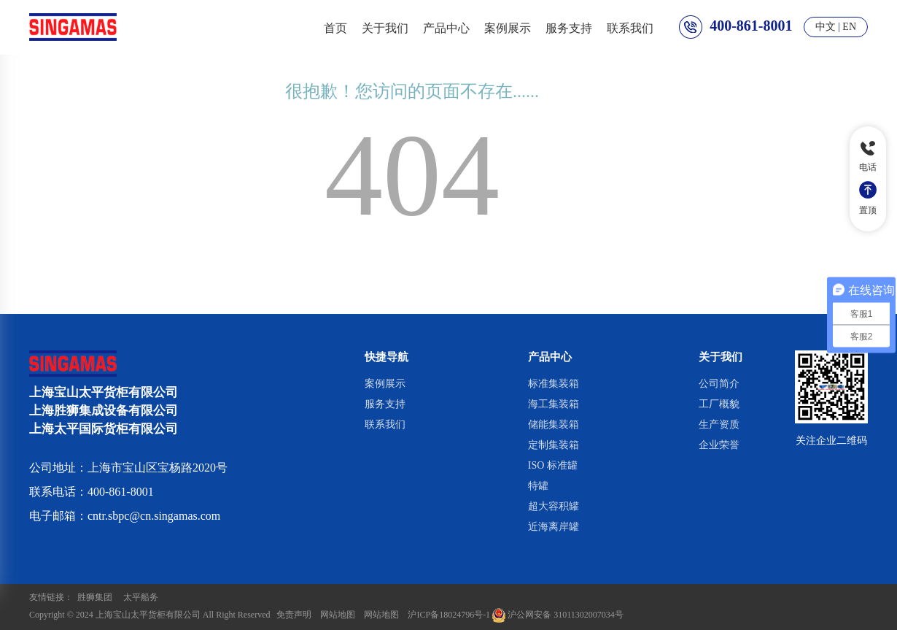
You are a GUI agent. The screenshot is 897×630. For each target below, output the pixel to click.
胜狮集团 (94, 597)
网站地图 (337, 615)
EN (849, 26)
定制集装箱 (553, 444)
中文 (825, 26)
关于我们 (385, 27)
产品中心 (446, 27)
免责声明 (293, 615)
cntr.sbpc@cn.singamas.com (154, 516)
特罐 (538, 485)
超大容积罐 (553, 506)
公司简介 (719, 383)
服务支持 (568, 27)
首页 (335, 27)
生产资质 (719, 424)
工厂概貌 (719, 404)
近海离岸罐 (553, 526)
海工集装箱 (553, 404)
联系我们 (630, 27)
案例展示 (507, 27)
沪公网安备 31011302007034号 (558, 615)
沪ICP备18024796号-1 (449, 615)
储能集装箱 (553, 424)
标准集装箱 (553, 383)
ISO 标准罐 (553, 465)
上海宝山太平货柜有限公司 (148, 615)
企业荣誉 (719, 444)
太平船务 (140, 597)
